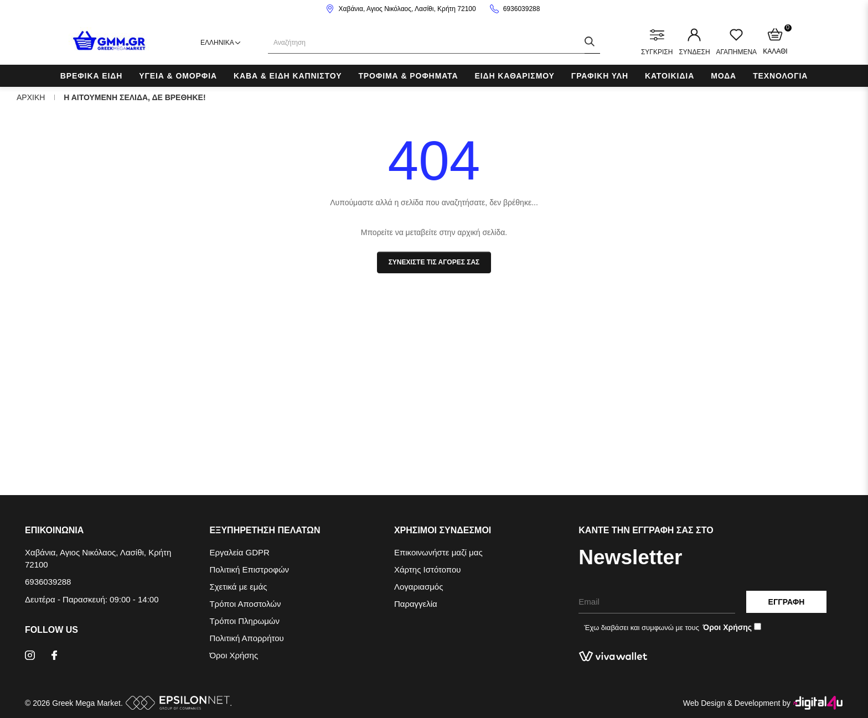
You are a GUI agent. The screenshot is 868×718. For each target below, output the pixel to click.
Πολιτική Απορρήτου (246, 638)
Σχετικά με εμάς (238, 586)
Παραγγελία (415, 603)
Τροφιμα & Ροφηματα (408, 75)
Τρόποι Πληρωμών (244, 621)
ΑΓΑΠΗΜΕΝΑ (736, 42)
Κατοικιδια (669, 75)
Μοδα (723, 75)
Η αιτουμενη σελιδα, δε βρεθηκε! (134, 97)
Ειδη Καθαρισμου (514, 75)
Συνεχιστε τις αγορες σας (434, 262)
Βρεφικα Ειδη (91, 75)
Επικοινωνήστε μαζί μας (438, 552)
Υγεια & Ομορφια (178, 75)
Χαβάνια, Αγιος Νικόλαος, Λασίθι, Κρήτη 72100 (407, 9)
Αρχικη (31, 97)
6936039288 (521, 9)
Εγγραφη (786, 601)
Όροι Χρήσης (233, 655)
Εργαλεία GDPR (239, 552)
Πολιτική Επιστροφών (249, 569)
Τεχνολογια (780, 75)
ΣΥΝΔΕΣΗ (694, 42)
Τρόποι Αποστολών (245, 603)
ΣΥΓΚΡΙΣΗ (657, 42)
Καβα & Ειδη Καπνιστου (288, 75)
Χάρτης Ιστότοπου (427, 569)
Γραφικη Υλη (599, 75)
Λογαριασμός (418, 586)
